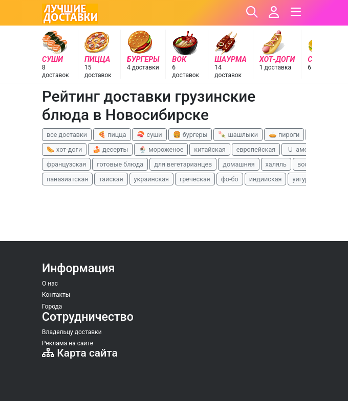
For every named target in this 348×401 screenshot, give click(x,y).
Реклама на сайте (67, 343)
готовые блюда (120, 164)
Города (52, 306)
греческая (195, 179)
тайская (111, 179)
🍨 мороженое (161, 149)
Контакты (56, 294)
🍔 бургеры (190, 134)
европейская (256, 149)
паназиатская (67, 179)
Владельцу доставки (72, 332)
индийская (265, 179)
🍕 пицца (112, 134)
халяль (276, 164)
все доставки (67, 134)
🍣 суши (149, 134)
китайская (209, 149)
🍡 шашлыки (238, 134)
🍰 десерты (110, 149)
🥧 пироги (284, 134)
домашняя (238, 164)
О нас (50, 283)
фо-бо (229, 179)
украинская (151, 179)
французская (66, 164)
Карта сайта (80, 353)
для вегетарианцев (183, 164)
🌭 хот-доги (64, 149)
